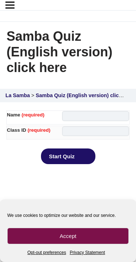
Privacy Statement (87, 252)
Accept (68, 236)
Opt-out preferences (46, 252)
